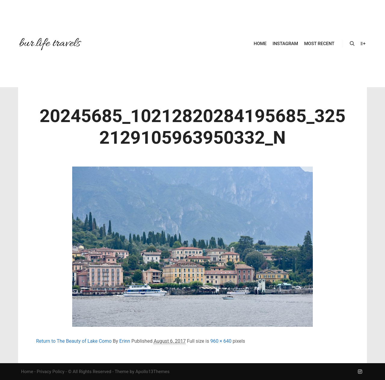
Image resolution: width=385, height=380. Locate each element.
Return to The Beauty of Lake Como (74, 341)
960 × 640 (220, 341)
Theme (121, 371)
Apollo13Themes (152, 371)
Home (27, 371)
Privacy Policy (50, 371)
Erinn (124, 341)
